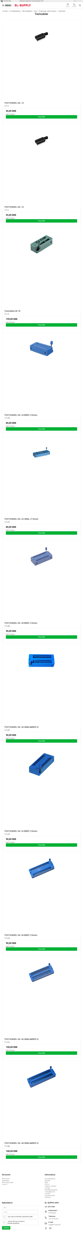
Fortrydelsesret (50, 1192)
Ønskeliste (5, 1180)
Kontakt (47, 1188)
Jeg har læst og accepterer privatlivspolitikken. (16, 1222)
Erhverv (80, 1)
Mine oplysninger (7, 1182)
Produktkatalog (50, 1179)
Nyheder (47, 1180)
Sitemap (47, 1197)
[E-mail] (20, 1212)
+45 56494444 (53, 1219)
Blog (46, 1182)
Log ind (4, 1184)
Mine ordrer (6, 1179)
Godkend (6, 1228)
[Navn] (20, 1207)
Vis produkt (41, 117)
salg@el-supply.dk (54, 1225)
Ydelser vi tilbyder (50, 1186)
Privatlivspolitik (50, 1195)
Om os (47, 1184)
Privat (75, 1)
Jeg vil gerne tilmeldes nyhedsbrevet (20, 1216)
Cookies (47, 1193)
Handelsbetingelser (51, 1190)
